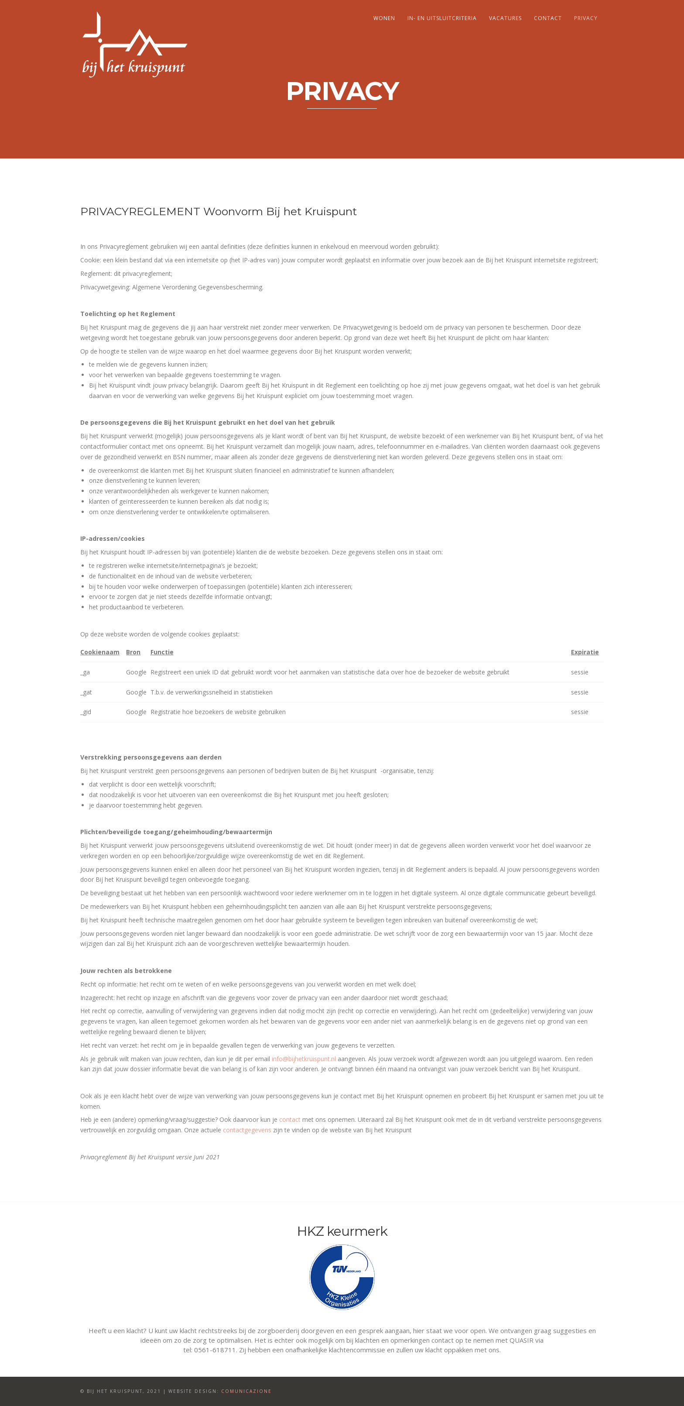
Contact (548, 18)
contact (290, 1119)
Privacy (586, 18)
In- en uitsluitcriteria (442, 18)
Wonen (384, 18)
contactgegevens (247, 1130)
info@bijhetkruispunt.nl (304, 1059)
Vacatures (505, 18)
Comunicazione (246, 1391)
